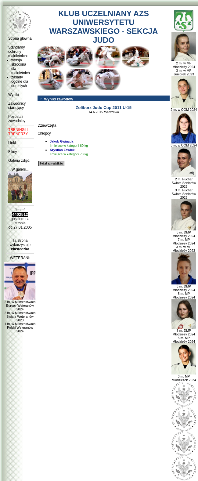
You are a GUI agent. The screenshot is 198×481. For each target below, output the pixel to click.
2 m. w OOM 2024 (184, 108)
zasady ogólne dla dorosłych (19, 81)
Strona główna (20, 38)
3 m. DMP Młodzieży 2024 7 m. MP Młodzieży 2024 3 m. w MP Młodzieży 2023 (183, 239)
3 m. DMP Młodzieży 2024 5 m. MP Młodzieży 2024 (183, 290)
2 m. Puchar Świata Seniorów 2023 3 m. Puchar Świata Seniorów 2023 (183, 186)
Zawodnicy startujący (17, 105)
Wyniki (13, 94)
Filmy (12, 152)
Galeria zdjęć (19, 160)
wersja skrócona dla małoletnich (20, 66)
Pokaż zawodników (51, 163)
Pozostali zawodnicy (16, 118)
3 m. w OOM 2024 (184, 143)
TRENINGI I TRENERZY (18, 132)
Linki (12, 143)
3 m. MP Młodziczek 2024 (183, 376)
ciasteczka (20, 249)
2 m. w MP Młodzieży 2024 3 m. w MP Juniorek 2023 (183, 67)
